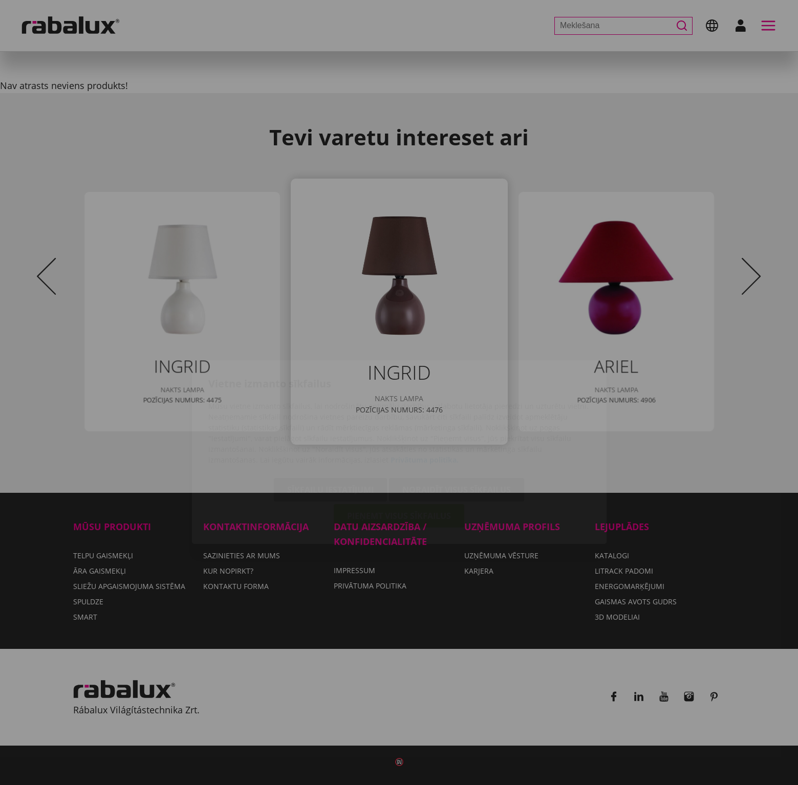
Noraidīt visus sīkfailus (456, 430)
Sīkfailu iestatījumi (330, 430)
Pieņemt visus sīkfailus (399, 456)
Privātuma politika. (425, 400)
